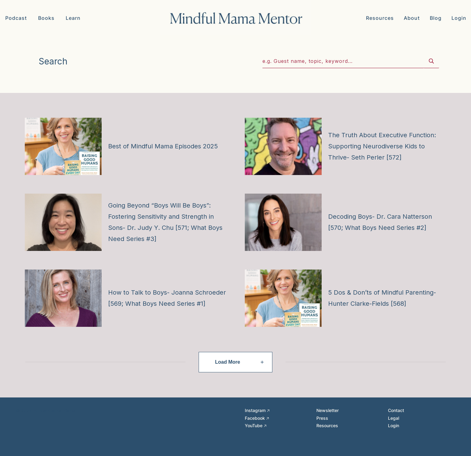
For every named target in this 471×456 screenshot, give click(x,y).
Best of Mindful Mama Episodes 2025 (163, 146)
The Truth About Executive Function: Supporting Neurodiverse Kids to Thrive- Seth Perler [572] (382, 146)
